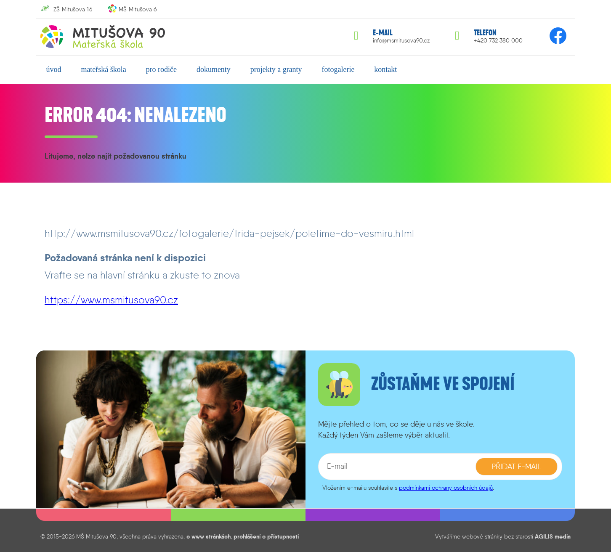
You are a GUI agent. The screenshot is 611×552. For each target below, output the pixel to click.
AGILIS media (553, 536)
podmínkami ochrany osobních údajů (446, 487)
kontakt (385, 69)
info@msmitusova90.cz (401, 40)
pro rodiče (161, 69)
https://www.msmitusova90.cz (111, 300)
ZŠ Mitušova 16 (72, 9)
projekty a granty (276, 69)
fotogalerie (337, 69)
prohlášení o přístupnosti (266, 536)
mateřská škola (103, 69)
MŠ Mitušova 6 (138, 9)
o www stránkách (208, 536)
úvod (53, 69)
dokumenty (214, 69)
